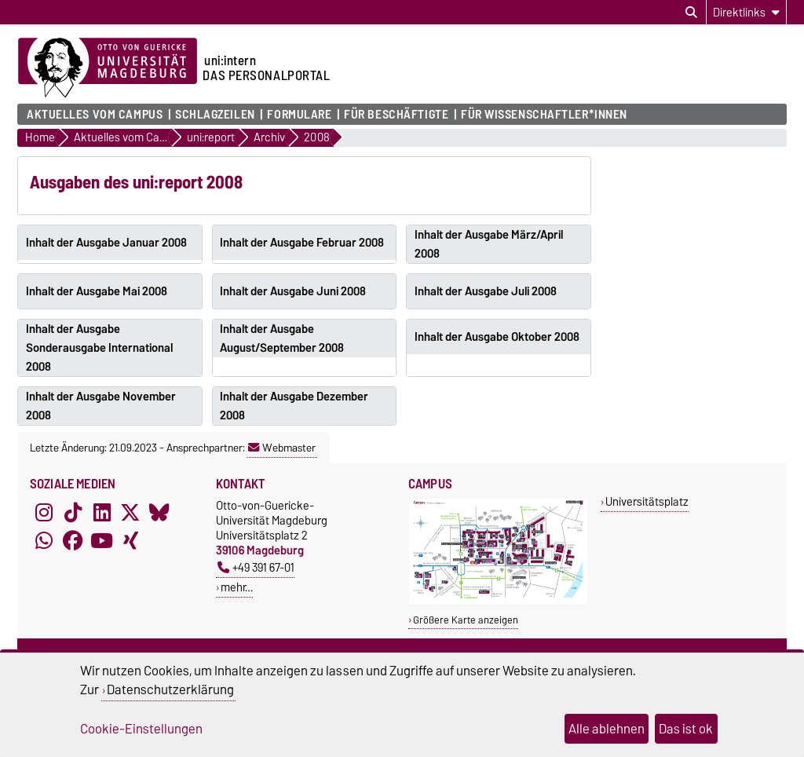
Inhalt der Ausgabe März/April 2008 (489, 244)
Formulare (299, 114)
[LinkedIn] (102, 512)
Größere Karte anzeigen (465, 620)
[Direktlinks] (746, 12)
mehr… (237, 587)
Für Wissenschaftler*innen (544, 114)
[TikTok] (73, 512)
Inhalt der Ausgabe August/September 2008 (282, 338)
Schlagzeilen (215, 114)
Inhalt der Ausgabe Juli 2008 (486, 291)
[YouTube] (102, 540)
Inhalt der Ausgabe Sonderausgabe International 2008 (99, 348)
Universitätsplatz (647, 501)
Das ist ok (686, 729)
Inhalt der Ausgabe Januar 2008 (106, 242)
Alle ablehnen (606, 729)
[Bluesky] (159, 512)
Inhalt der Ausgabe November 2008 (101, 406)
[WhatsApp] (44, 540)
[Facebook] (73, 540)
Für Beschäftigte (396, 114)
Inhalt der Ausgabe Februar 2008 (302, 242)
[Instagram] (44, 512)
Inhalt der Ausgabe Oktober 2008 (497, 336)
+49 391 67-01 (255, 567)
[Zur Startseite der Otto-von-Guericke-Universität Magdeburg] (107, 68)
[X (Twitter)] (130, 512)
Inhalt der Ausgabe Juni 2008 (293, 291)
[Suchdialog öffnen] (691, 12)
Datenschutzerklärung (170, 689)
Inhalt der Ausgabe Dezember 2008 (294, 406)
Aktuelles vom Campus (95, 114)
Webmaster (282, 447)
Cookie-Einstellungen (141, 729)
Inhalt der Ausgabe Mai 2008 (96, 291)
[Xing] (130, 540)
